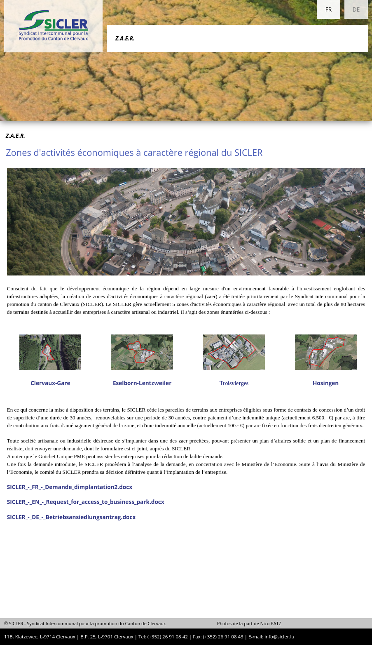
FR (328, 9)
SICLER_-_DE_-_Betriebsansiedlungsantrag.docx (71, 517)
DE (356, 9)
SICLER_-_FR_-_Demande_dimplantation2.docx (69, 487)
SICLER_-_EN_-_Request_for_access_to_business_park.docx (85, 502)
